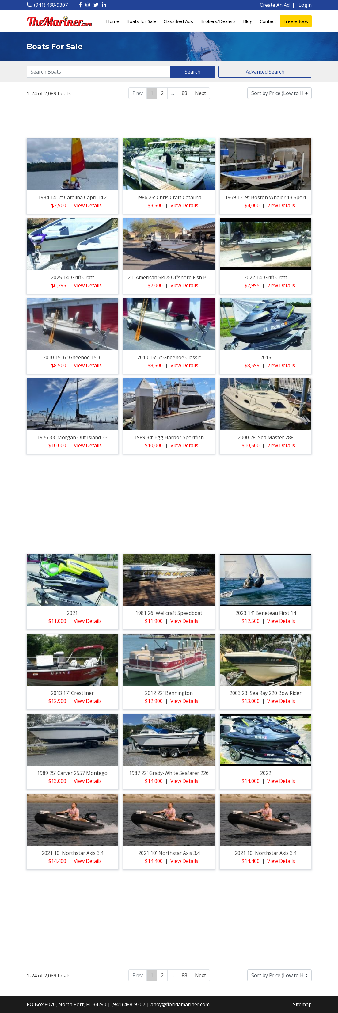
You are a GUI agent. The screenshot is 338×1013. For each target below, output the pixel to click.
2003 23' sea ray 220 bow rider (266, 693)
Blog (248, 21)
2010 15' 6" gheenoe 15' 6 (72, 357)
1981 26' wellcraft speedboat (168, 613)
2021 (72, 613)
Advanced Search (265, 71)
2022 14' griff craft (265, 277)
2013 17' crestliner (72, 693)
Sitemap (302, 1004)
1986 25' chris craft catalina (168, 197)
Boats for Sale (141, 21)
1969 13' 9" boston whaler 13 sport (265, 197)
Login (305, 5)
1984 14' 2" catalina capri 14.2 (72, 197)
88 (184, 93)
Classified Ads (178, 21)
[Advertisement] (169, 117)
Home (112, 21)
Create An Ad (275, 5)
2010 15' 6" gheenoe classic (169, 357)
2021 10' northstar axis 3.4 (72, 853)
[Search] (98, 72)
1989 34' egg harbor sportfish (169, 437)
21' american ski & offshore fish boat (171, 277)
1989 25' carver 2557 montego (72, 773)
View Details (88, 205)
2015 (265, 357)
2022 (265, 773)
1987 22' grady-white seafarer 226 (169, 773)
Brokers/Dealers (218, 21)
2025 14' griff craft (72, 277)
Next (200, 93)
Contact (268, 21)
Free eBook (295, 21)
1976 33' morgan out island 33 (72, 437)
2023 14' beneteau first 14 (265, 613)
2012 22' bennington (169, 693)
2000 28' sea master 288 (266, 437)
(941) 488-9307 (47, 5)
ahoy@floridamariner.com (180, 1004)
